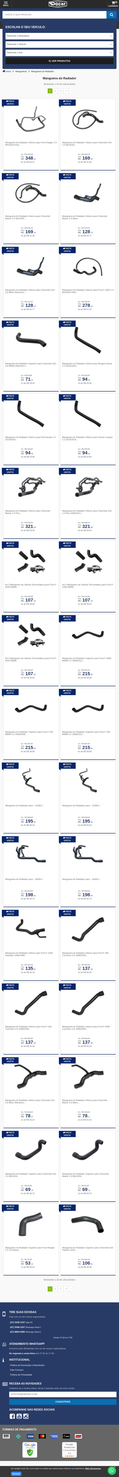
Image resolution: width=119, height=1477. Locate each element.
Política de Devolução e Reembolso (27, 1365)
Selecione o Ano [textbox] (15, 52)
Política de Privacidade (21, 1374)
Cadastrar (62, 1401)
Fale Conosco (16, 1370)
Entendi (16, 1474)
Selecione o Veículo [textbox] (16, 44)
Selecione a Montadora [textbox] (18, 36)
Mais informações (93, 1468)
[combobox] (59, 36)
